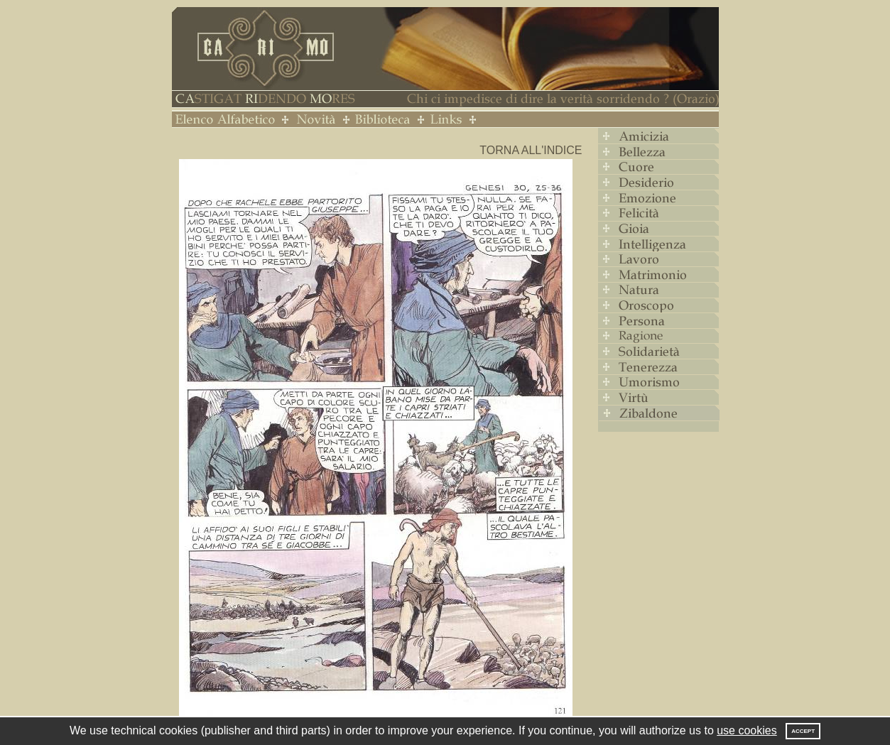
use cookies (747, 730)
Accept (803, 731)
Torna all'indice (530, 150)
